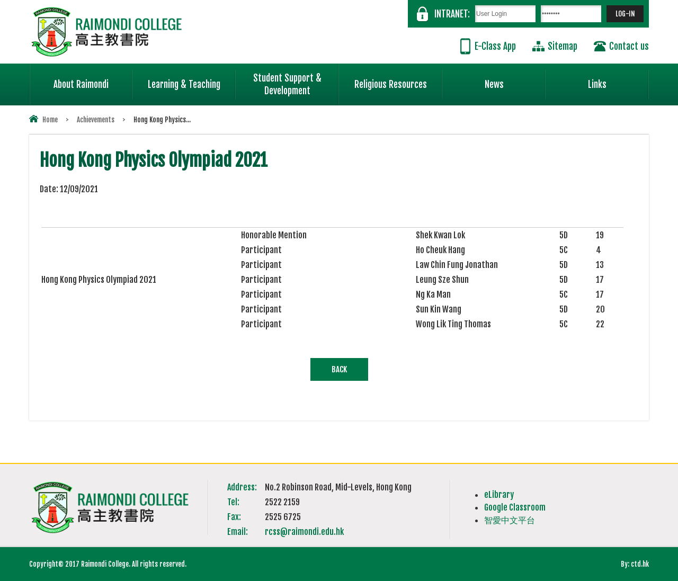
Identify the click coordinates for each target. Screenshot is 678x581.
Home (50, 119)
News (515, 80)
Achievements (95, 119)
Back (339, 369)
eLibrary (499, 494)
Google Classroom (515, 507)
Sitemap (562, 46)
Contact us (629, 46)
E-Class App (495, 46)
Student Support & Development (296, 80)
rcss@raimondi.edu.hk (304, 531)
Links (618, 80)
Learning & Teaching (192, 80)
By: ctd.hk (635, 564)
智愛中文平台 (509, 520)
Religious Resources (390, 84)
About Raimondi (93, 80)
